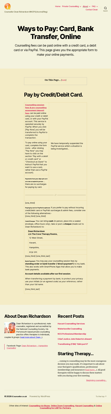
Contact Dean (92, 11)
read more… (90, 373)
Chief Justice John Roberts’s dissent (75, 342)
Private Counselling (70, 8)
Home (57, 8)
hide (64, 83)
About (85, 8)
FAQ (93, 8)
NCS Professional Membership (72, 337)
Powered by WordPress (41, 399)
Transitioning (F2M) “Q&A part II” (73, 347)
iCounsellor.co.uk (20, 399)
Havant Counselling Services (71, 327)
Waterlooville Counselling (70, 332)
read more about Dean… (31, 340)
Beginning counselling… (96, 383)
